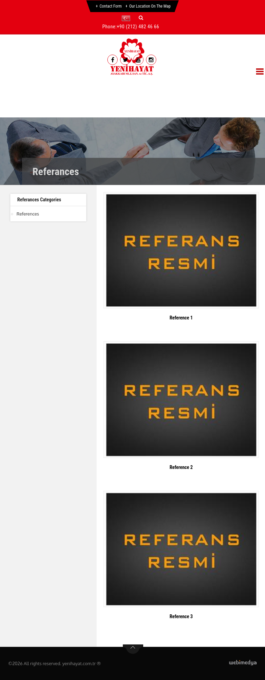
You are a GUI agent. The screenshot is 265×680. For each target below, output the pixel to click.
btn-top (133, 649)
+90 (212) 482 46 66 (138, 26)
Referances (149, 82)
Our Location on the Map (149, 6)
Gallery (195, 82)
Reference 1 (181, 317)
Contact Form (111, 6)
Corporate (55, 82)
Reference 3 (181, 616)
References (28, 214)
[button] (127, 18)
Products (101, 82)
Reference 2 (181, 467)
